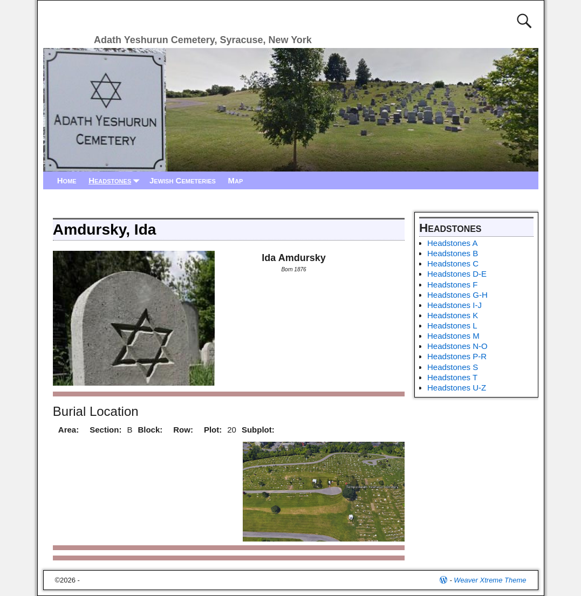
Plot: (213, 429)
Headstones (115, 180)
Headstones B (452, 253)
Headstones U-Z (456, 387)
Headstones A (452, 243)
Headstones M (453, 335)
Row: (183, 429)
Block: (150, 429)
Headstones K (452, 315)
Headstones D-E (457, 273)
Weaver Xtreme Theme (490, 580)
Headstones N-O (457, 346)
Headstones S (452, 367)
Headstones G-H (457, 294)
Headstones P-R (457, 356)
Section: (105, 429)
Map (235, 180)
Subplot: (258, 429)
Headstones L (452, 325)
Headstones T (452, 377)
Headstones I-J (454, 305)
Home (67, 180)
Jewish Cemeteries (182, 180)
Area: (68, 429)
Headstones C (453, 263)
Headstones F (452, 284)
